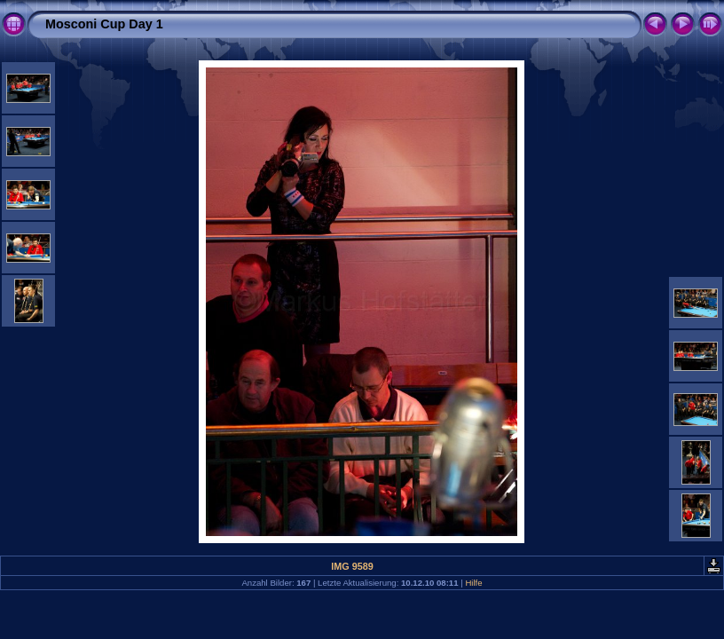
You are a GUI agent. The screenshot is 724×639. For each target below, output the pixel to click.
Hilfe (473, 583)
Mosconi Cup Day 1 (104, 24)
